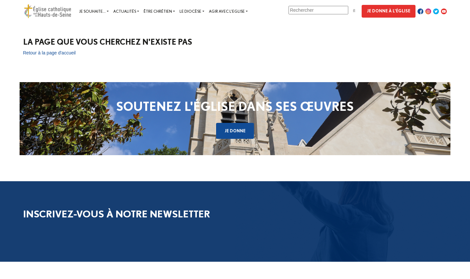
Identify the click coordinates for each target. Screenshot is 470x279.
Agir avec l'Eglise (227, 11)
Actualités (124, 11)
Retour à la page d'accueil (49, 52)
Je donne (235, 130)
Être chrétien (158, 11)
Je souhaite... (92, 11)
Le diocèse (190, 11)
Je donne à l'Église (388, 10)
